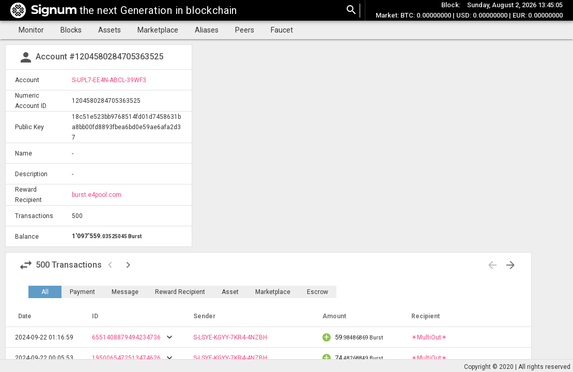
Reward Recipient (180, 292)
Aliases (207, 30)
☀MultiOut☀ (429, 337)
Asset (230, 292)
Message (125, 292)
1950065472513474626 (126, 358)
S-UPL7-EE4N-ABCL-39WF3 (109, 80)
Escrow (317, 292)
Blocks (71, 30)
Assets (109, 30)
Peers (244, 30)
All (44, 292)
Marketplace (158, 30)
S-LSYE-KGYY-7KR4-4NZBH (230, 337)
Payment (82, 292)
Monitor (31, 30)
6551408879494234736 (126, 337)
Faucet (281, 30)
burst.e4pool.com (96, 194)
